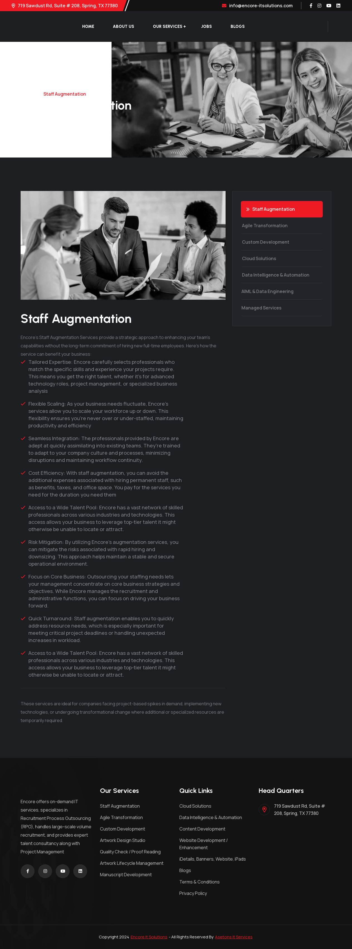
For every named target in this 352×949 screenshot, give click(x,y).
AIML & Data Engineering (267, 291)
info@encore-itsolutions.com (257, 6)
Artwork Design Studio (122, 840)
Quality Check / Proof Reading (130, 852)
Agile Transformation (264, 225)
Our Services (167, 26)
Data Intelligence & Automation (275, 275)
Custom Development (265, 242)
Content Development (202, 829)
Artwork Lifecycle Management (131, 863)
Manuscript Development (126, 874)
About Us (123, 26)
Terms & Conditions (199, 882)
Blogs (238, 26)
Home (88, 26)
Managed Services (261, 308)
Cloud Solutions (258, 258)
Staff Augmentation (270, 209)
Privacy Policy (193, 893)
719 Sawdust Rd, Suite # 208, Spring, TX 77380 (65, 6)
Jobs (206, 26)
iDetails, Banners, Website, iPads (212, 859)
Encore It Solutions (149, 937)
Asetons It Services (234, 937)
